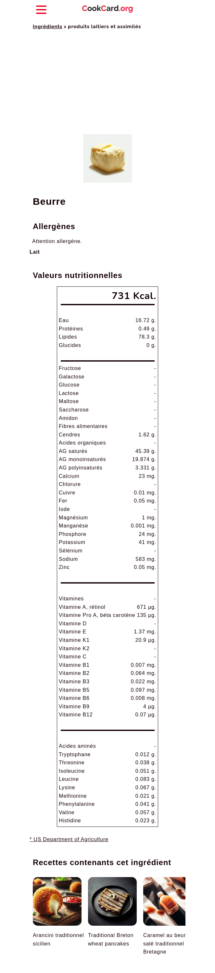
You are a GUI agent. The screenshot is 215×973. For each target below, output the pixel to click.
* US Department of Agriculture (69, 839)
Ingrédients (47, 26)
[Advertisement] (107, 82)
